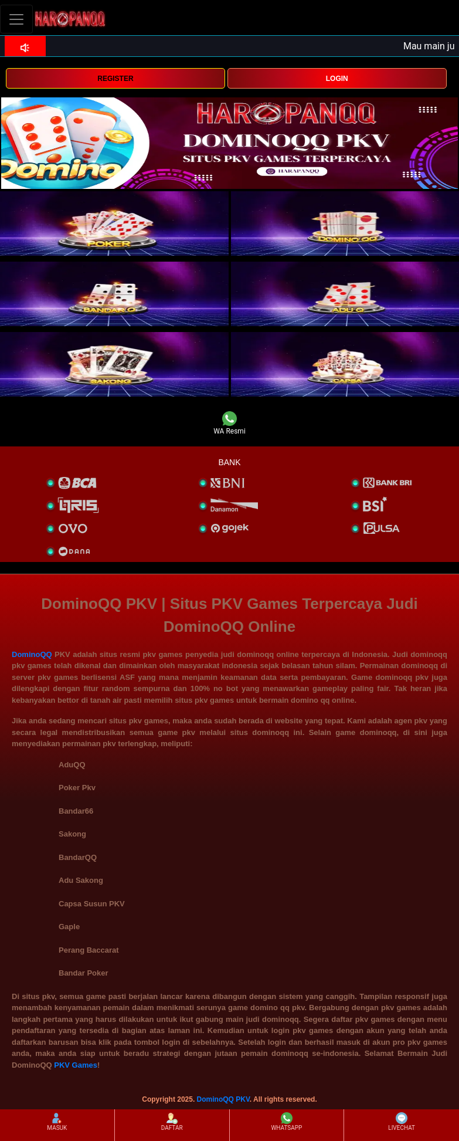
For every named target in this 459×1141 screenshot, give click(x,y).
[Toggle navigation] (16, 19)
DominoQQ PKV (223, 1099)
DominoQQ (32, 654)
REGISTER (115, 79)
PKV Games (75, 1065)
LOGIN (337, 79)
